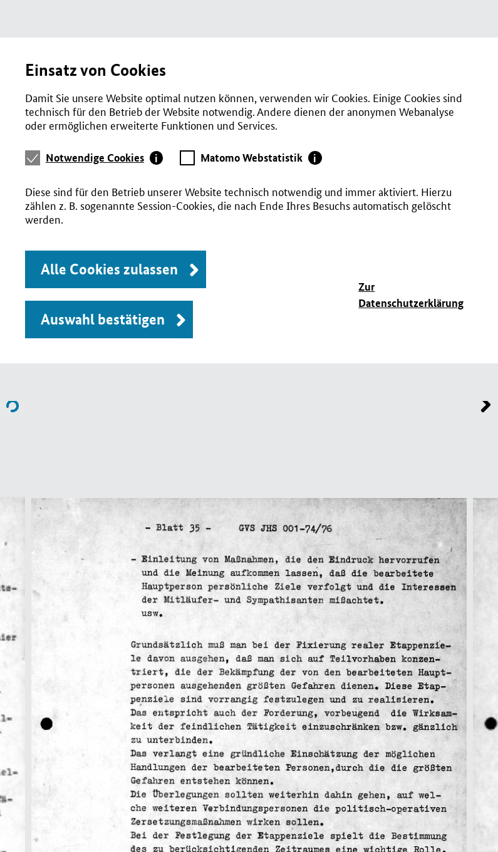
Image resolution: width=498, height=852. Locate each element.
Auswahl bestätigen (103, 319)
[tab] (104, 157)
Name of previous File (485, 405)
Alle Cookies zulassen (109, 269)
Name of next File (12, 405)
